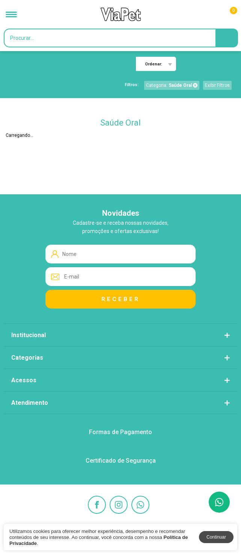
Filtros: (132, 84)
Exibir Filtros (217, 85)
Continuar (216, 537)
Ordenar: (153, 64)
